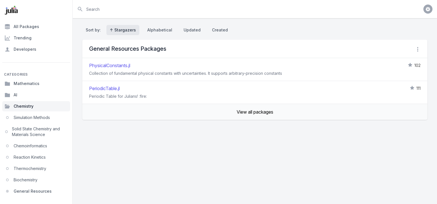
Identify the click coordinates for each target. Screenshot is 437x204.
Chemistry (19, 106)
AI (11, 95)
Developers (20, 49)
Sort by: (94, 29)
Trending (18, 38)
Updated (192, 29)
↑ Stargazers (123, 29)
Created (220, 29)
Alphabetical (159, 29)
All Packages (22, 26)
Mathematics (22, 83)
